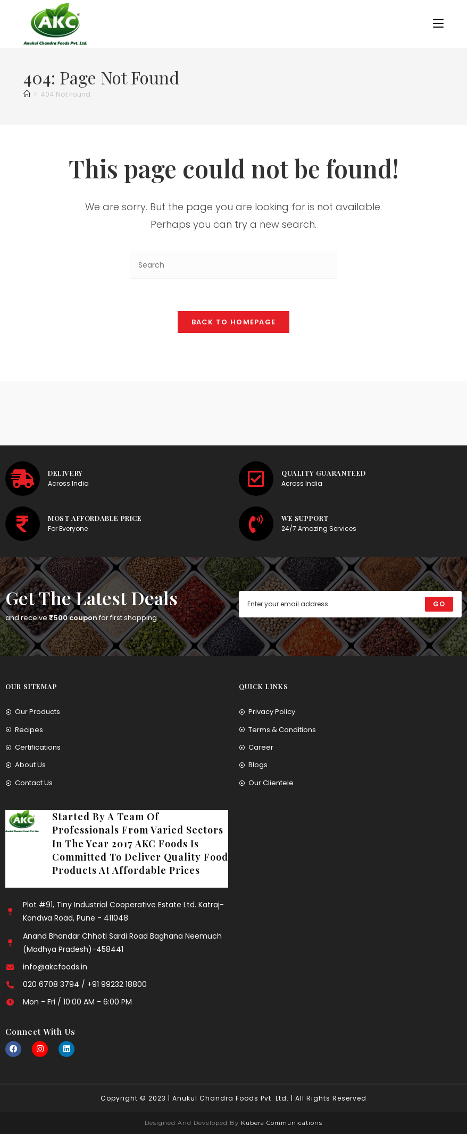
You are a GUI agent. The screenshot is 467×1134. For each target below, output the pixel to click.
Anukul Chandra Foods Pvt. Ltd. (230, 1098)
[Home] (26, 94)
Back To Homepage (233, 322)
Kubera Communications (280, 1123)
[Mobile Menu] (438, 23)
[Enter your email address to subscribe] (350, 604)
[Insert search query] (233, 265)
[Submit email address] (439, 604)
